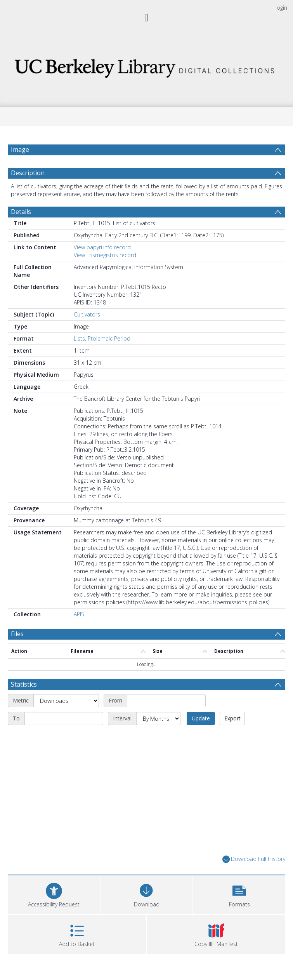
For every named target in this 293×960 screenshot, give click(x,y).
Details (21, 211)
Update (201, 718)
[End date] (63, 718)
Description (28, 173)
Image (20, 149)
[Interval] (158, 718)
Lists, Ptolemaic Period (102, 338)
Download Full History (253, 859)
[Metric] (66, 700)
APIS (79, 614)
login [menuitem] (281, 7)
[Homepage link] (146, 66)
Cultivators (87, 314)
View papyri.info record (102, 247)
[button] (239, 893)
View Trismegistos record (105, 255)
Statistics (24, 684)
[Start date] (166, 700)
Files (17, 634)
